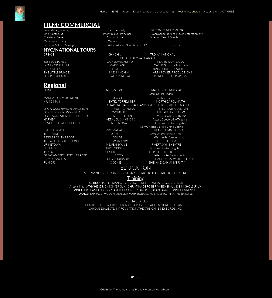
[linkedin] (138, 277)
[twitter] (132, 277)
